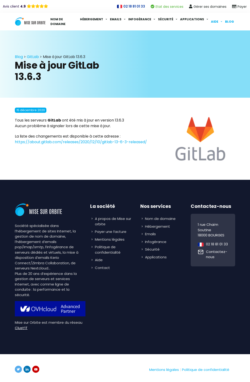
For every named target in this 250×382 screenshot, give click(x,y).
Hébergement (92, 19)
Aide (215, 21)
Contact (102, 267)
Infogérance (140, 19)
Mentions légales (110, 239)
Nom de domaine (57, 21)
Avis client (14, 6)
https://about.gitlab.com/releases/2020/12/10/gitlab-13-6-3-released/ (81, 142)
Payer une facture (110, 231)
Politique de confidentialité (108, 249)
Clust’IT (21, 327)
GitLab (33, 56)
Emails (116, 19)
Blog (229, 21)
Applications (192, 19)
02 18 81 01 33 (217, 244)
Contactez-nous (216, 254)
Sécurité (166, 19)
